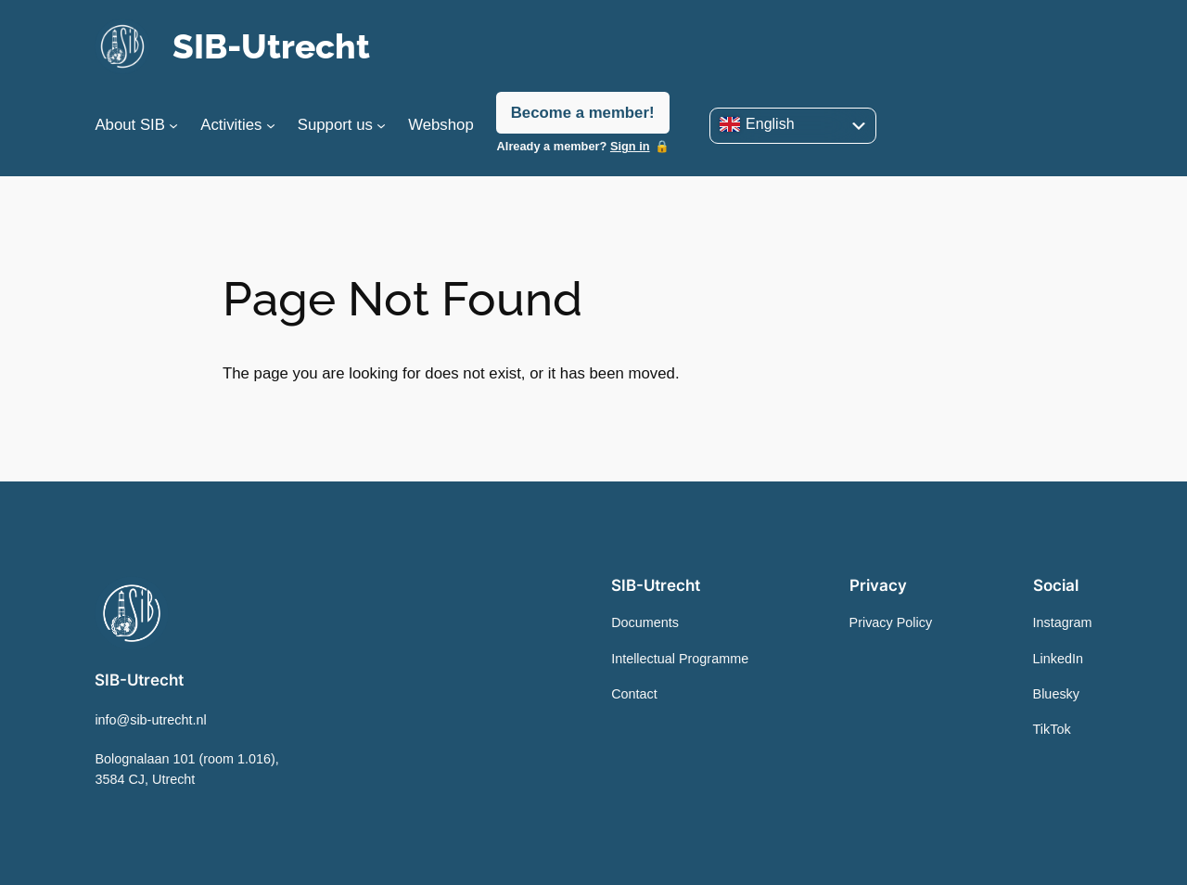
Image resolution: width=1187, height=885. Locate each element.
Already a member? (573, 146)
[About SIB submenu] (173, 125)
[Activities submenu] (270, 125)
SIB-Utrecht (271, 46)
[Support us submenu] (381, 125)
